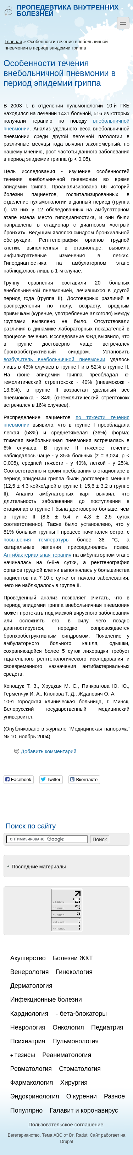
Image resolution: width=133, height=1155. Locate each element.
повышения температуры (37, 540)
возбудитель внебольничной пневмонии (54, 359)
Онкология (68, 1027)
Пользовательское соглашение (65, 1124)
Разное (114, 1096)
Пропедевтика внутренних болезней (61, 10)
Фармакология (31, 1082)
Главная (13, 41)
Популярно (26, 1110)
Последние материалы (39, 866)
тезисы (25, 1055)
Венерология (29, 971)
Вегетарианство (24, 1135)
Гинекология (74, 971)
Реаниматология (66, 1055)
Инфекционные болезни (46, 999)
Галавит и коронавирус (84, 1110)
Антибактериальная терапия (37, 555)
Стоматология (80, 1068)
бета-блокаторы (83, 1013)
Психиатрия (27, 1041)
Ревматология (31, 1068)
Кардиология (29, 1013)
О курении (81, 1096)
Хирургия (74, 1082)
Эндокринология (34, 1096)
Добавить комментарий (48, 751)
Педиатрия (107, 1027)
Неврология (27, 1027)
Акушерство (28, 958)
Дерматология (31, 985)
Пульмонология (75, 1041)
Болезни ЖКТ (73, 958)
